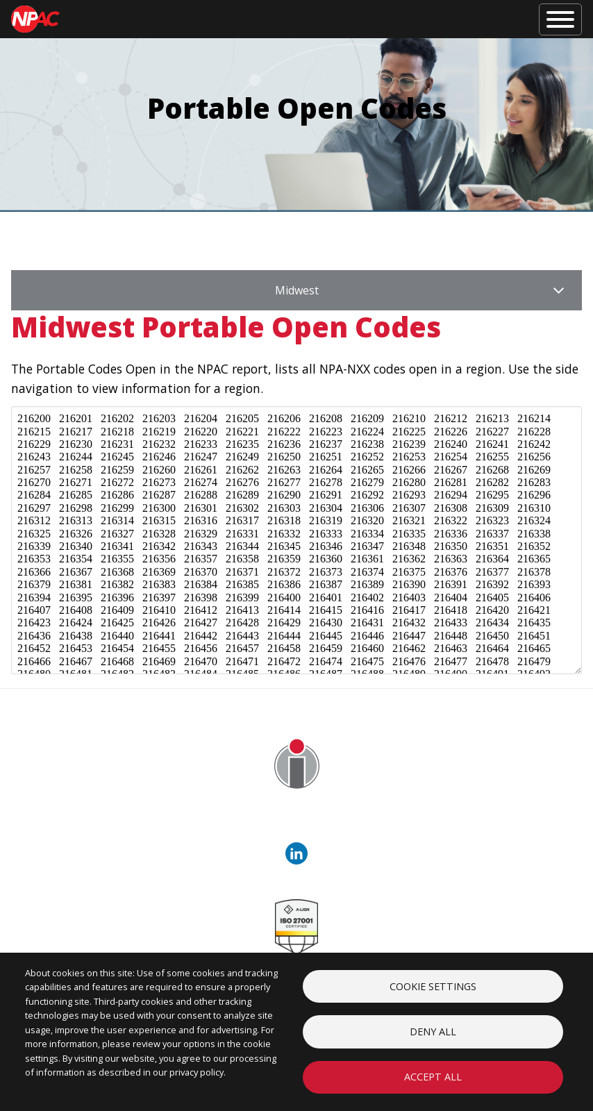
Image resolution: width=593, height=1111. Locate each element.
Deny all (433, 1030)
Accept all (433, 1076)
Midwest (297, 290)
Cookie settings (433, 985)
